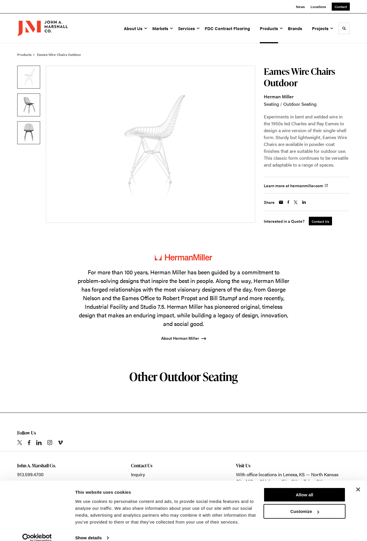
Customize (304, 503)
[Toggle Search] (344, 28)
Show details (88, 529)
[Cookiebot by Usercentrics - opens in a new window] (37, 530)
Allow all (304, 486)
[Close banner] (358, 481)
